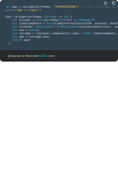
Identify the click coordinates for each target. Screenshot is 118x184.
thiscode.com (40, 56)
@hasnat (14, 56)
